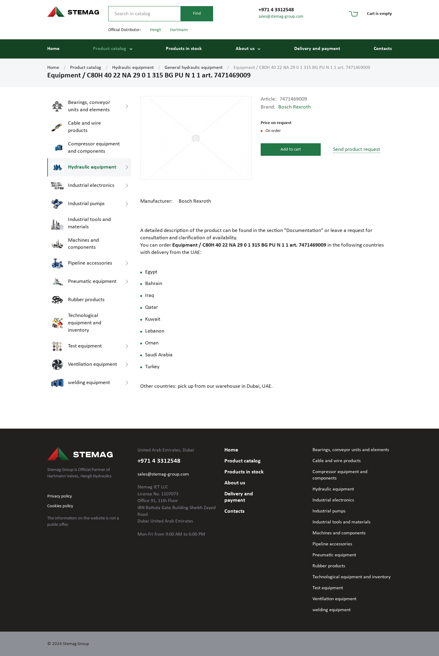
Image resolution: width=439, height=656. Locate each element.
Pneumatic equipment (334, 555)
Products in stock (184, 48)
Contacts (383, 48)
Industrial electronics (333, 500)
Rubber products (328, 566)
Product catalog (109, 48)
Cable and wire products (336, 460)
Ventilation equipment (334, 599)
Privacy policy (59, 496)
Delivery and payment (317, 48)
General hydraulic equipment (194, 67)
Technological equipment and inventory (351, 577)
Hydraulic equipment (133, 67)
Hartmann (179, 30)
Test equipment (327, 588)
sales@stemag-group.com (281, 16)
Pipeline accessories (332, 544)
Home (53, 48)
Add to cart (290, 149)
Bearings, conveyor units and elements (350, 449)
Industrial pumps (328, 511)
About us (245, 48)
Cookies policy (60, 506)
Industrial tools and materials (341, 522)
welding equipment (331, 610)
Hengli (155, 30)
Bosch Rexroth (294, 107)
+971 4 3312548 (276, 10)
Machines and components (339, 533)
